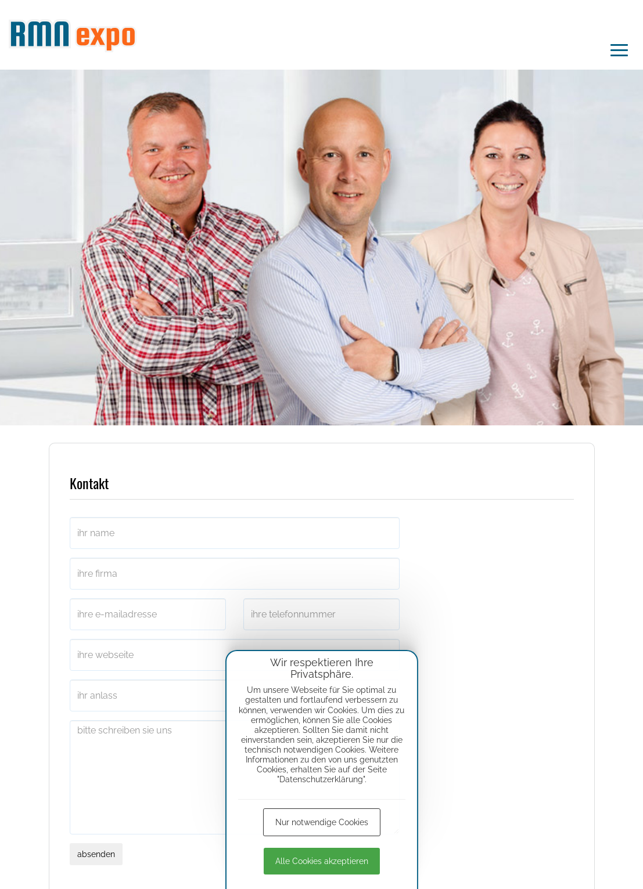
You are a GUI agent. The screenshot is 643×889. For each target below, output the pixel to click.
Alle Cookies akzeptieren (321, 861)
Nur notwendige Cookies (321, 822)
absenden (96, 854)
